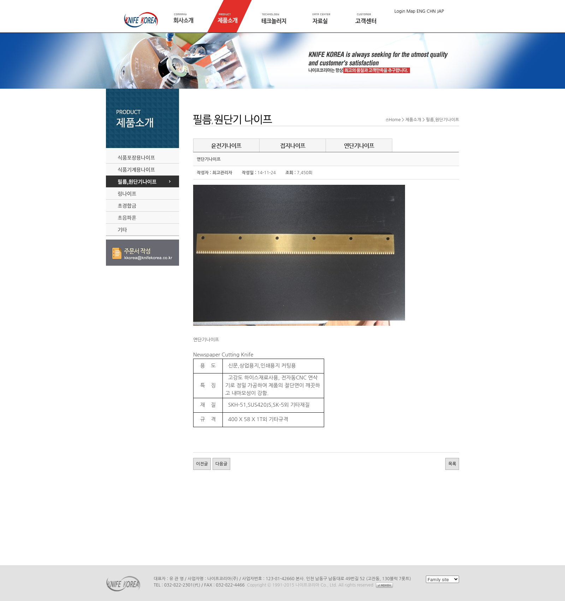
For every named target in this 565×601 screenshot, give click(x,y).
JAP (440, 11)
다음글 (221, 464)
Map (410, 11)
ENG (421, 11)
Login (399, 11)
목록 (452, 464)
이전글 (202, 464)
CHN (431, 11)
